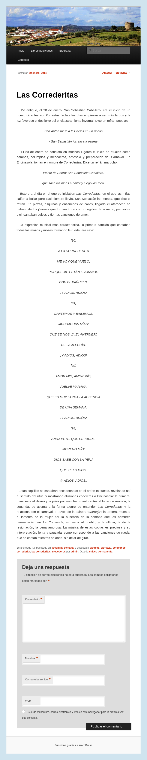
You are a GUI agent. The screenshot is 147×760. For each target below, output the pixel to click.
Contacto (23, 59)
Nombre (31, 658)
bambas (94, 547)
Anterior (105, 72)
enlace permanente (100, 551)
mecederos (59, 551)
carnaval (106, 547)
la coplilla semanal (62, 547)
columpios (119, 547)
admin (74, 551)
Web (28, 700)
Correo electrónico (38, 680)
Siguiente (123, 72)
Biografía (64, 50)
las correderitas (41, 551)
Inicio (21, 50)
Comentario (33, 599)
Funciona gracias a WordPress (73, 745)
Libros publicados (42, 50)
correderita (23, 551)
